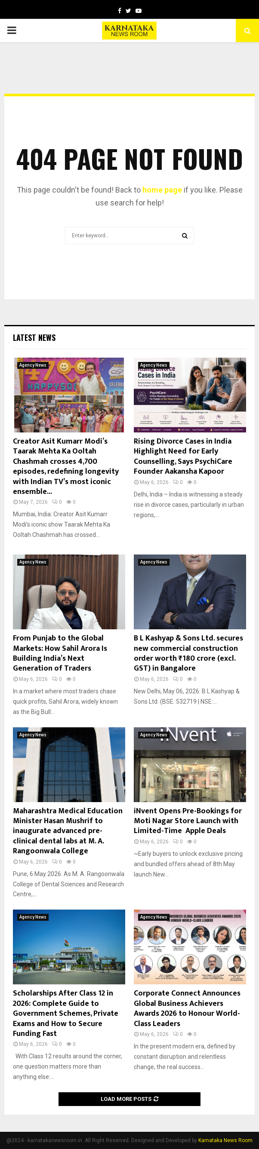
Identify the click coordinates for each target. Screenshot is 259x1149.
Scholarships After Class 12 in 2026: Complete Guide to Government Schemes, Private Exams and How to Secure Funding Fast (65, 1013)
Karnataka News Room (225, 1140)
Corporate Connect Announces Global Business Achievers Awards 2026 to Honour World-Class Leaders (187, 1008)
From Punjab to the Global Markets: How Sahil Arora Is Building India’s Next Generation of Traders (60, 653)
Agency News (32, 365)
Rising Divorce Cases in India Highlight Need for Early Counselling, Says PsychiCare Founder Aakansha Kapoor (183, 456)
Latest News (34, 337)
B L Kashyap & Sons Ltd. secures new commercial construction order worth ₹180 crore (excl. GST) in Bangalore (188, 653)
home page (162, 189)
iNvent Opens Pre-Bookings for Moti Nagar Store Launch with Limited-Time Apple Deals (188, 821)
